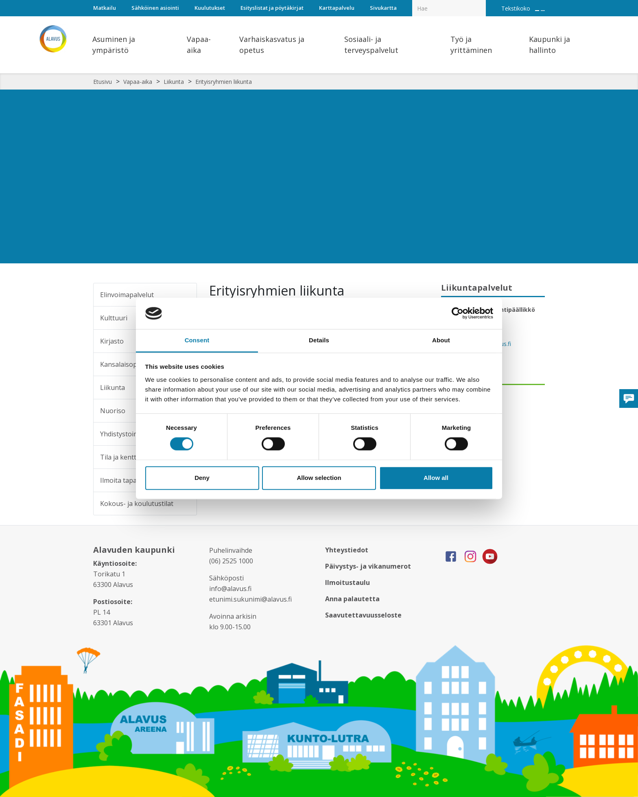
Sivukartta (383, 7)
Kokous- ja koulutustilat (136, 503)
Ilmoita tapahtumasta (133, 480)
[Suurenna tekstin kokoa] (537, 10)
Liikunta (174, 81)
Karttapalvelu (336, 7)
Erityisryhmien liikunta (223, 81)
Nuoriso (112, 410)
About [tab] (441, 340)
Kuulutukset (209, 7)
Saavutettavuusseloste (363, 615)
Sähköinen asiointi (155, 7)
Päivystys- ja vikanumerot (368, 566)
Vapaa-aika (137, 81)
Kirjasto (112, 341)
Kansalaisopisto (124, 364)
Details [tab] (319, 340)
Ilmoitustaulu (347, 582)
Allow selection (319, 477)
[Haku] (481, 2)
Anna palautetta (352, 598)
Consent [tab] (197, 340)
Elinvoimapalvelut (127, 294)
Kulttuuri (113, 317)
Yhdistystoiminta (125, 433)
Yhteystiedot (346, 549)
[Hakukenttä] (449, 8)
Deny (202, 477)
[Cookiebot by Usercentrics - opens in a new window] (457, 313)
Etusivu (102, 81)
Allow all (436, 477)
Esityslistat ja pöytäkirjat (272, 7)
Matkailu (104, 7)
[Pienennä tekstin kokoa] (543, 10)
